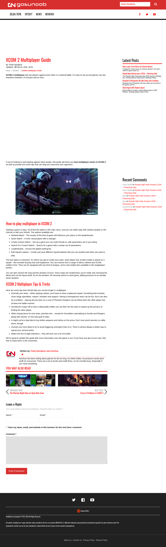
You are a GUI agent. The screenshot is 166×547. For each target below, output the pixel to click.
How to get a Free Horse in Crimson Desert (137, 66)
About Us (67, 540)
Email (43, 415)
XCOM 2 (16, 71)
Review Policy (101, 540)
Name (9, 415)
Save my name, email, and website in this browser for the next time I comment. (45, 427)
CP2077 (28, 14)
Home (8, 71)
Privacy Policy (89, 540)
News (39, 14)
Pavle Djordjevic (15, 65)
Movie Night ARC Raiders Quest (134, 87)
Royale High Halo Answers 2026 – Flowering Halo (140, 73)
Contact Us (77, 540)
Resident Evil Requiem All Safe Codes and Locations (141, 80)
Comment (11, 434)
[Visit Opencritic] (83, 511)
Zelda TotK (15, 14)
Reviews (49, 14)
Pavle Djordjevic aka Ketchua (44, 351)
